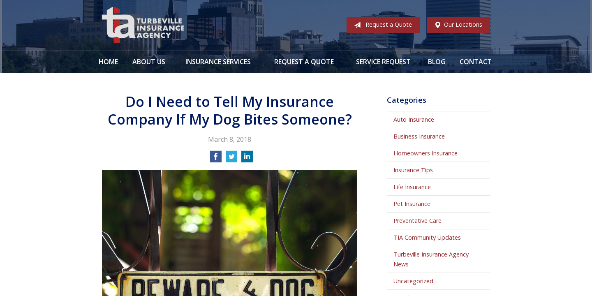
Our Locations (456, 25)
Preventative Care (417, 220)
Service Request (383, 61)
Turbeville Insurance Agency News (431, 259)
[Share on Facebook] (216, 159)
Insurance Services (218, 61)
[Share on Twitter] (231, 159)
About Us (148, 61)
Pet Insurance (411, 204)
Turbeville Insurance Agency (143, 25)
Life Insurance (412, 187)
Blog (437, 61)
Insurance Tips (413, 170)
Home (108, 61)
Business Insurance (419, 136)
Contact (476, 61)
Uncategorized (413, 281)
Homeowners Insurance (425, 153)
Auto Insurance (413, 119)
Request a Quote (381, 25)
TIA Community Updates (427, 237)
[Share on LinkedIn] (247, 159)
